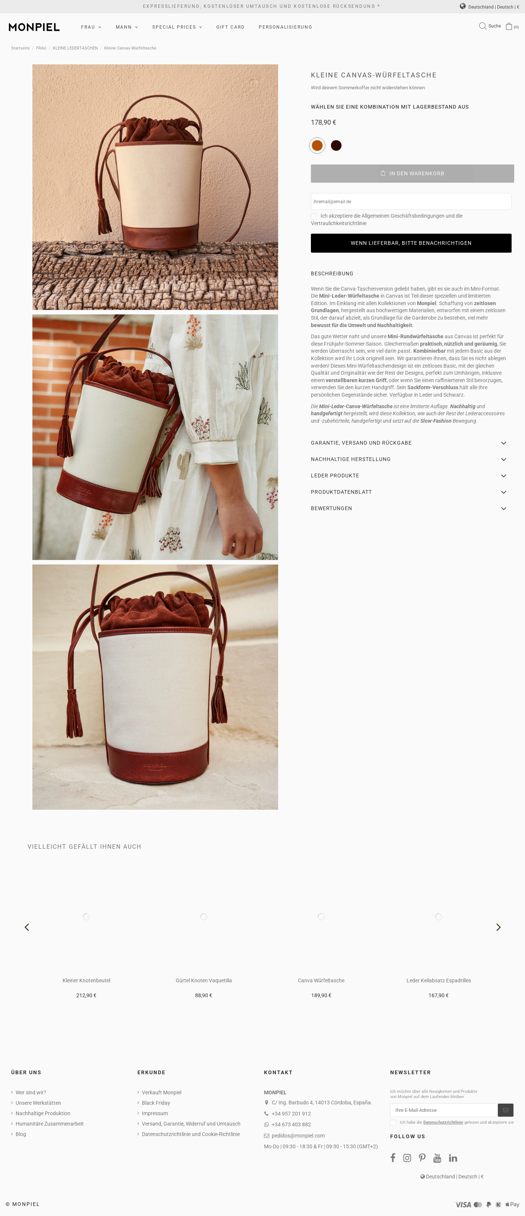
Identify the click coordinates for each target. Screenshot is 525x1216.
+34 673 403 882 (291, 1124)
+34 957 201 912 (291, 1114)
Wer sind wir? (31, 1092)
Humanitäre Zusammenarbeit (50, 1124)
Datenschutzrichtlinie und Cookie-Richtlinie (191, 1134)
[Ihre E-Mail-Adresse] (444, 1111)
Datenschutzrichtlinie (443, 1123)
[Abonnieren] (505, 1111)
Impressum (155, 1113)
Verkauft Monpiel (161, 1092)
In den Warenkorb (413, 173)
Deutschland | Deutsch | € (489, 7)
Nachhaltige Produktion (43, 1113)
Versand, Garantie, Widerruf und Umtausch (191, 1124)
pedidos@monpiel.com (298, 1136)
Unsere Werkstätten (38, 1103)
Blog (21, 1134)
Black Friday (156, 1103)
